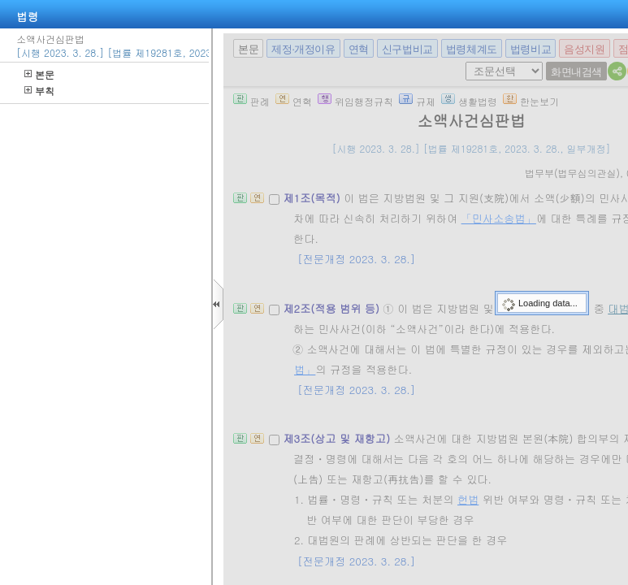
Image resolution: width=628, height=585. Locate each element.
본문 (39, 74)
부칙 (39, 91)
